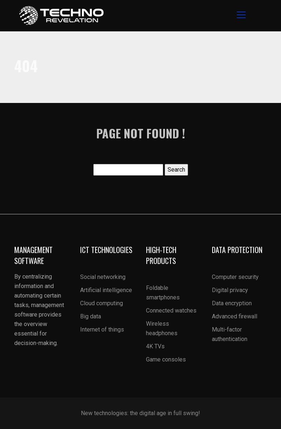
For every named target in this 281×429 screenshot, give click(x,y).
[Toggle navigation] (241, 15)
